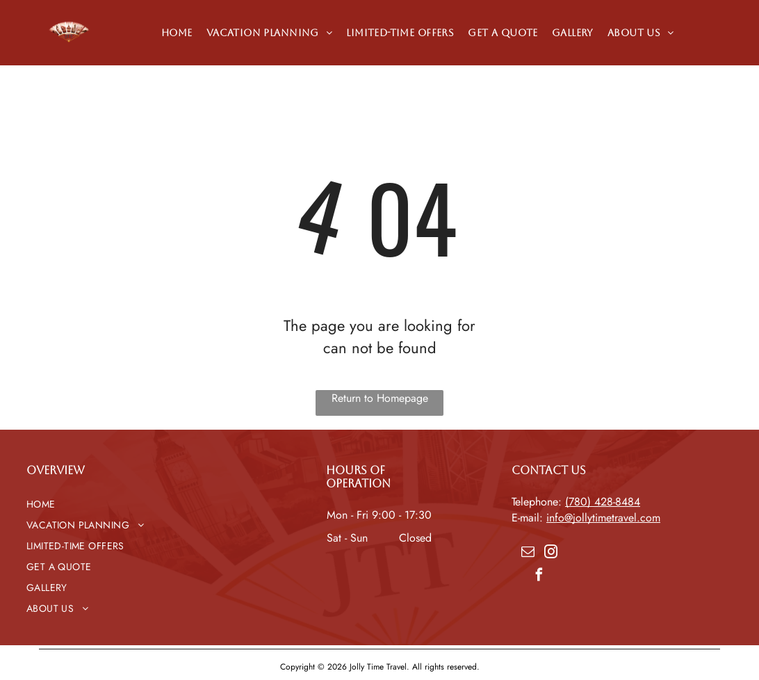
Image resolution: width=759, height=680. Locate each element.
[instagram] (550, 553)
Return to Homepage (380, 398)
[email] (527, 553)
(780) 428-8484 (602, 502)
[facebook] (539, 576)
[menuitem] (176, 33)
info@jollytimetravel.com (603, 518)
